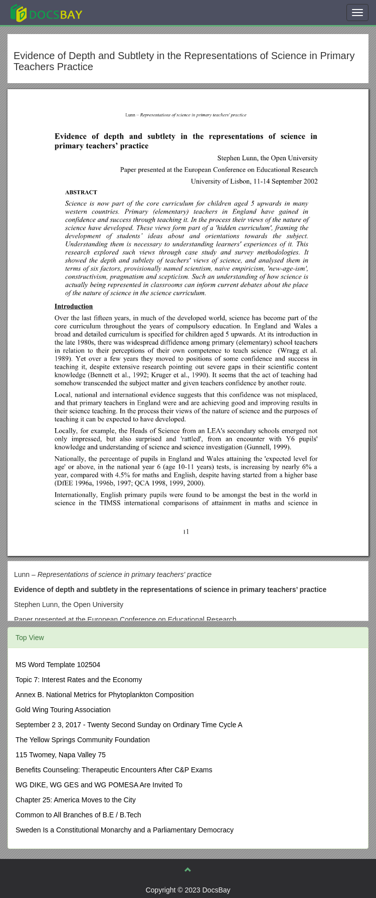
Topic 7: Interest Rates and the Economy (79, 680)
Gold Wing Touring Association (63, 710)
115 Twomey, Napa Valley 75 (61, 755)
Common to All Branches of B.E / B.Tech (78, 815)
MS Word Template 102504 (58, 665)
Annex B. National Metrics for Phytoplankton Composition (105, 695)
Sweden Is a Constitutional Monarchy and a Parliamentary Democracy (125, 830)
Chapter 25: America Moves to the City (76, 800)
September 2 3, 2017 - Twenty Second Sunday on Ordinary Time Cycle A (129, 725)
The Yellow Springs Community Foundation (83, 740)
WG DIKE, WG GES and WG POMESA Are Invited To (99, 785)
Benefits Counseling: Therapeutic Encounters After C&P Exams (114, 770)
